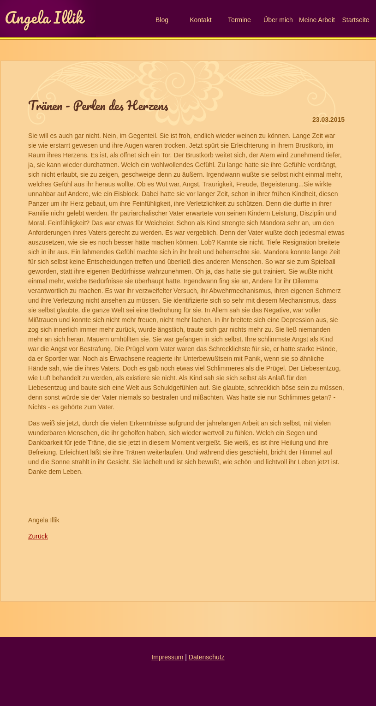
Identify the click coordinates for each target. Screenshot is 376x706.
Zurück (38, 536)
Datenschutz (207, 657)
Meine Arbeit (317, 20)
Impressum (167, 657)
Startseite (355, 20)
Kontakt (200, 20)
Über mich (278, 20)
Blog (161, 20)
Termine (239, 20)
